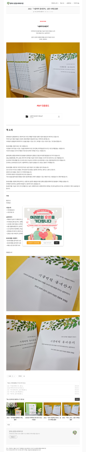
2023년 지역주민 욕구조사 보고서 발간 (14, 388)
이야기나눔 (76, 3)
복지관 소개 (55, 3)
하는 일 (62, 3)
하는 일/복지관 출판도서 (39, 11)
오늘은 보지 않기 (47, 243)
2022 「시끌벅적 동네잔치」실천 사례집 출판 (43, 9)
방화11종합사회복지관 (16, 431)
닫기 (57, 243)
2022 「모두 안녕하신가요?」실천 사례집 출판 (16, 390)
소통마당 (69, 3)
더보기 (77, 399)
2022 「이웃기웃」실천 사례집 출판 (14, 394)
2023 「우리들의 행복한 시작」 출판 (14, 386)
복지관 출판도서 (14, 383)
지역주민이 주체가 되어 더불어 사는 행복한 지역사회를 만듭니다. (24, 433)
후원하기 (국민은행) (33, 243)
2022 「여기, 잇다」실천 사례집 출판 (14, 392)
